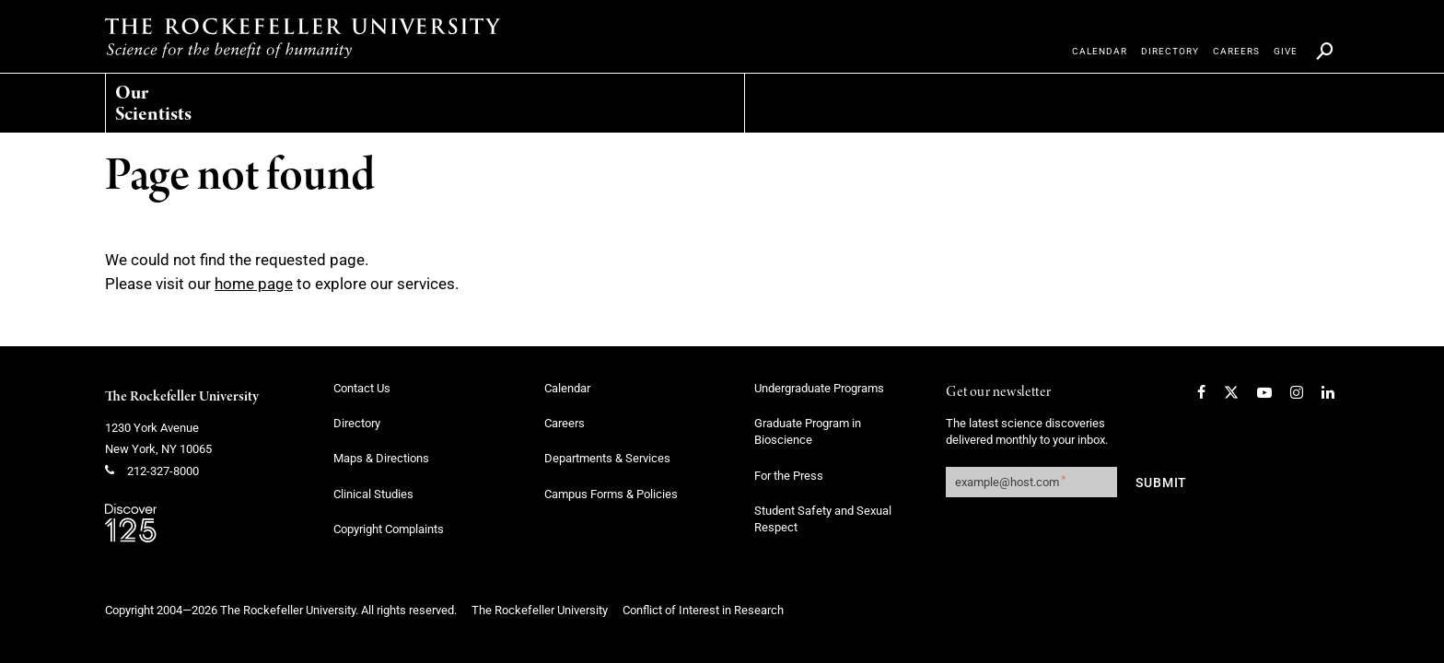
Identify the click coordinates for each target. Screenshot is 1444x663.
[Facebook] (1201, 392)
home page (254, 283)
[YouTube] (1264, 392)
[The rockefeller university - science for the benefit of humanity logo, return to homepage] (303, 37)
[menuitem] (193, 98)
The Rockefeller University (182, 397)
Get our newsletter (998, 392)
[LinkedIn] (1328, 392)
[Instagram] (1296, 392)
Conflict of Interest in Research (703, 610)
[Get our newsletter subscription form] (1031, 482)
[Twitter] (1231, 392)
